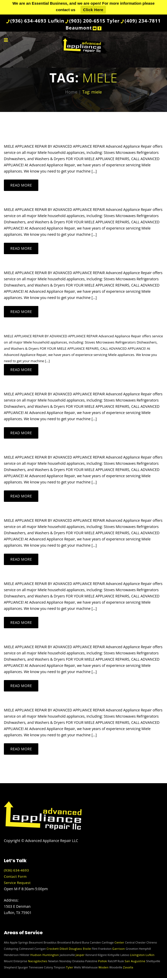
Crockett (53, 949)
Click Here (93, 10)
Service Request (17, 882)
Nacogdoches (37, 961)
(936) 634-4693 (16, 870)
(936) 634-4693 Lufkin (37, 21)
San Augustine (135, 961)
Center (119, 942)
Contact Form (15, 876)
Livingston (137, 955)
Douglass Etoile (80, 949)
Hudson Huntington (44, 955)
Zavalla (128, 967)
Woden (103, 967)
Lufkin (150, 955)
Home (71, 92)
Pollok (102, 961)
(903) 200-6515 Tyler (94, 21)
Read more (21, 185)
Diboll (64, 949)
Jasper (80, 955)
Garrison (118, 949)
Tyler (69, 967)
